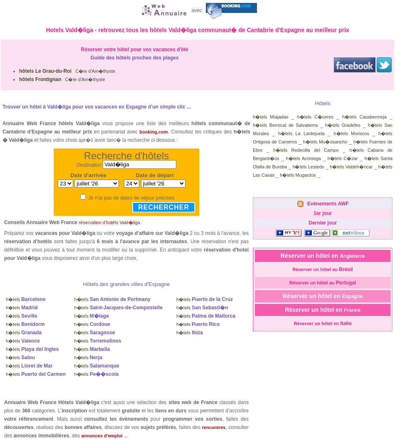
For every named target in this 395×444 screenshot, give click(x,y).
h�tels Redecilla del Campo (306, 150)
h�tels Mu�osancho (325, 141)
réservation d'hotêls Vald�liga (109, 222)
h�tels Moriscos (351, 133)
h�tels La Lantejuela (301, 133)
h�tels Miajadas (270, 116)
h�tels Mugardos (298, 175)
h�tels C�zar (343, 158)
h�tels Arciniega (303, 158)
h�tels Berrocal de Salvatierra (285, 125)
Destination (89, 165)
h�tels (25, 299)
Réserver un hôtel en (323, 255)
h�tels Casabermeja (364, 116)
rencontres (214, 427)
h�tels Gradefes (342, 125)
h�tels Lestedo (308, 166)
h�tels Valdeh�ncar (351, 166)
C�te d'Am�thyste (67, 71)
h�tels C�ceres (315, 116)
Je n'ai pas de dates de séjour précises (131, 198)
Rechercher (163, 207)
